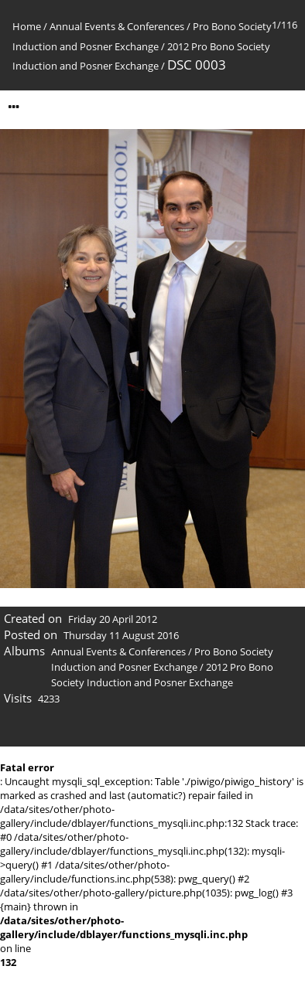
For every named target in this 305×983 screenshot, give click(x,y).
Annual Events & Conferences (117, 26)
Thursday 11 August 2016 (121, 635)
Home (26, 26)
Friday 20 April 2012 (112, 619)
